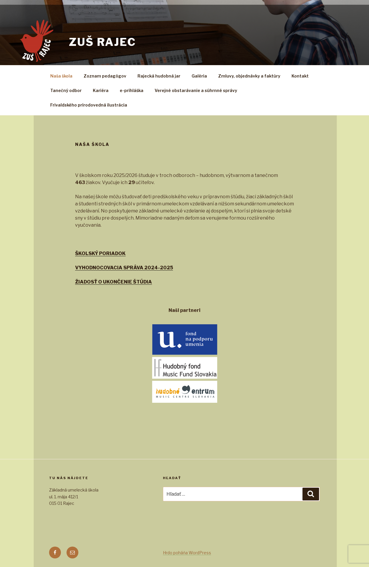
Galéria (199, 75)
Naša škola (61, 75)
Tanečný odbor (66, 90)
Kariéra (101, 90)
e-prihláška (131, 90)
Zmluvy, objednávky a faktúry (249, 75)
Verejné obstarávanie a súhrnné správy (196, 90)
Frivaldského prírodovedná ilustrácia (88, 104)
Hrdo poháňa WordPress (187, 552)
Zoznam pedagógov (105, 75)
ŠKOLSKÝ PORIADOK (100, 253)
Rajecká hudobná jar (158, 75)
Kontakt (300, 75)
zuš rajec (102, 42)
